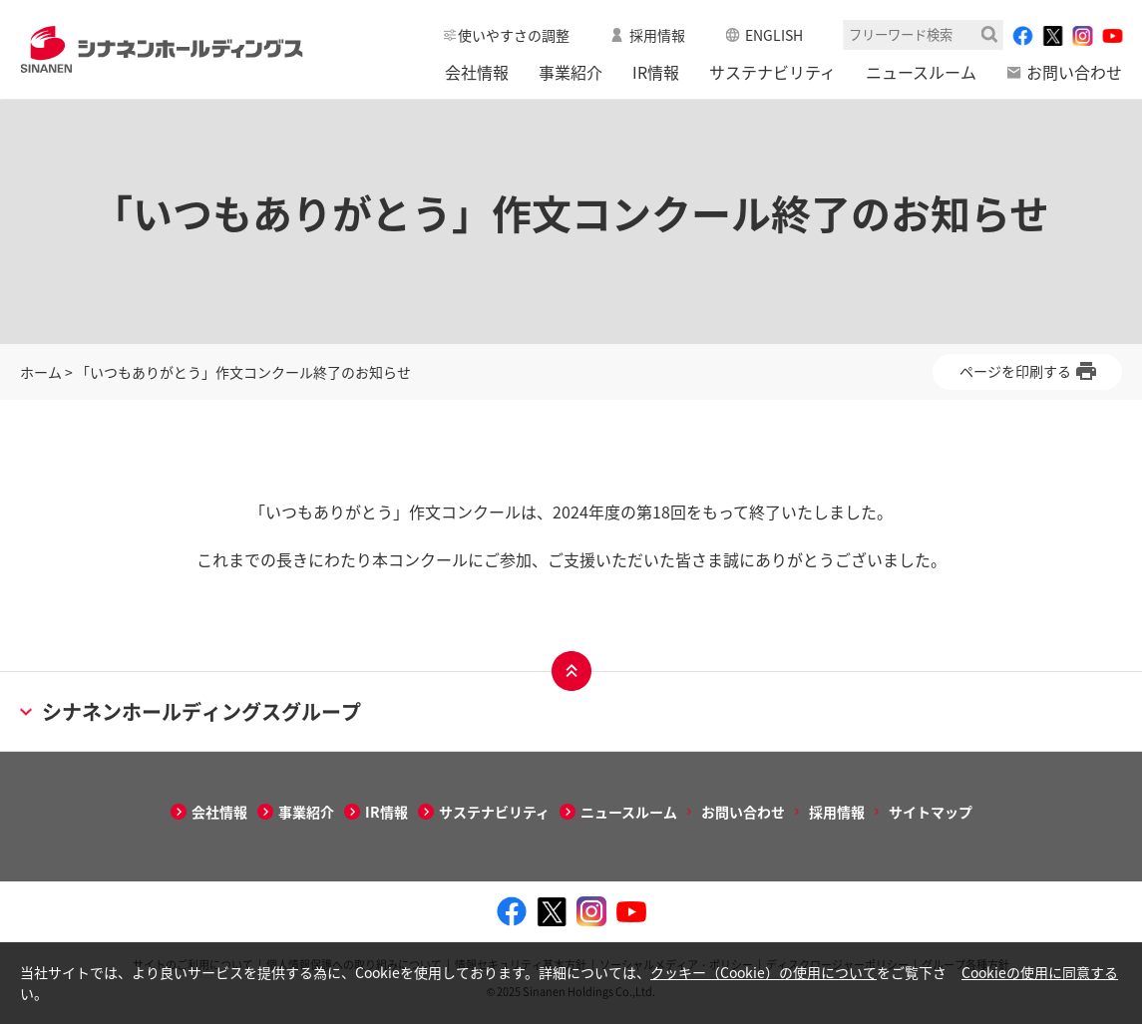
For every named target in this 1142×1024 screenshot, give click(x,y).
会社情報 (477, 72)
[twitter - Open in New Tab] (1052, 35)
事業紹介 (570, 72)
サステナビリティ (772, 72)
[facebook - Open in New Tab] (1022, 36)
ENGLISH (774, 35)
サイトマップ (930, 812)
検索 (989, 34)
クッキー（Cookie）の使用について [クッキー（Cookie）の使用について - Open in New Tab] (763, 972)
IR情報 (655, 72)
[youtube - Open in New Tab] (1112, 36)
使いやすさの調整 (514, 35)
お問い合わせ (1074, 72)
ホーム (41, 372)
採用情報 (657, 35)
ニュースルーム (921, 72)
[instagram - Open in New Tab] (1082, 36)
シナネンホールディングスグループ (190, 711)
